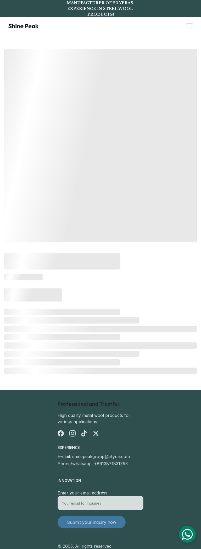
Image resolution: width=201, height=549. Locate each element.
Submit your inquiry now (91, 524)
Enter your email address (82, 494)
